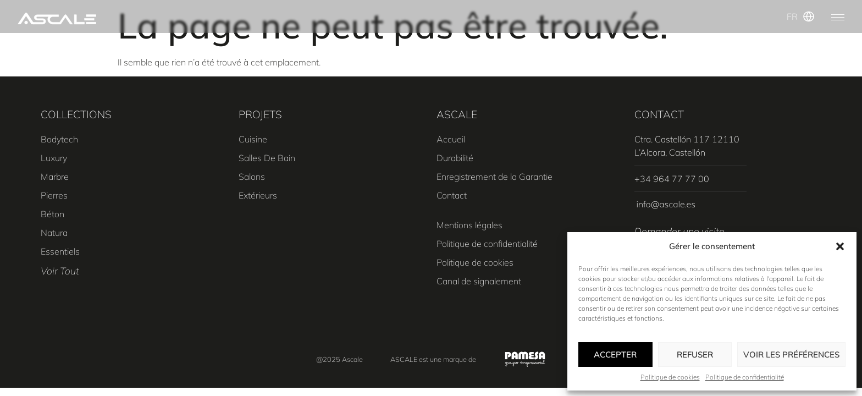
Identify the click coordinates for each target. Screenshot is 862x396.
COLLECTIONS (76, 114)
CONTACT (659, 114)
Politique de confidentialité (744, 377)
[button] (840, 246)
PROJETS (260, 114)
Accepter (615, 354)
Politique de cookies (670, 377)
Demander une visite (679, 231)
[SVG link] (57, 18)
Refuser (695, 354)
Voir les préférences (791, 354)
